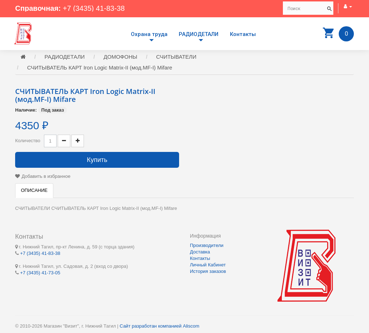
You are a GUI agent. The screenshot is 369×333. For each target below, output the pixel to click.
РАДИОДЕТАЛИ (198, 34)
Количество (27, 140)
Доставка (200, 252)
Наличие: (26, 110)
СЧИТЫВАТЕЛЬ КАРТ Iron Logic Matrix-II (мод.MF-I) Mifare (99, 67)
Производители (206, 245)
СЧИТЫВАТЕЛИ (176, 57)
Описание (34, 190)
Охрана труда (149, 34)
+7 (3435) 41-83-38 (94, 8)
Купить (97, 159)
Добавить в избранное (46, 176)
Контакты (243, 34)
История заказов (208, 271)
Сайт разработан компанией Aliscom (159, 326)
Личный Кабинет (208, 264)
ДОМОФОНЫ (120, 57)
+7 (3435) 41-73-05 (40, 272)
